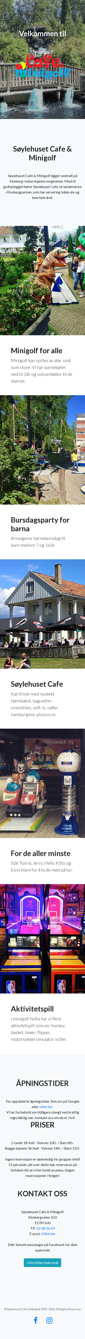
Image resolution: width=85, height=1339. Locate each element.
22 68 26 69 (45, 1228)
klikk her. (46, 1106)
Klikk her (48, 1233)
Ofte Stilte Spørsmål (42, 1262)
